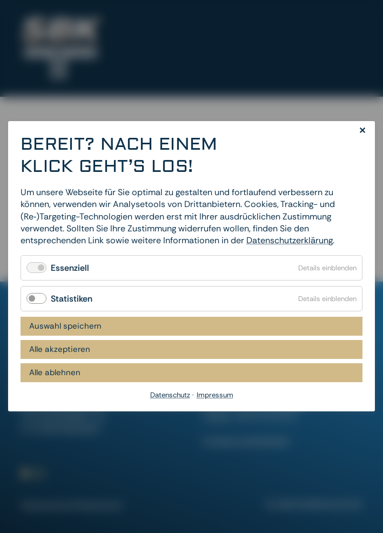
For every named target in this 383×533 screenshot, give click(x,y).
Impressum (100, 505)
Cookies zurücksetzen (246, 441)
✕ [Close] (362, 130)
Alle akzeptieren (59, 349)
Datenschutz (46, 505)
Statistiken (71, 298)
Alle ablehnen (54, 373)
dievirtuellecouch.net (319, 503)
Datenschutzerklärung (289, 240)
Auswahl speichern (65, 326)
